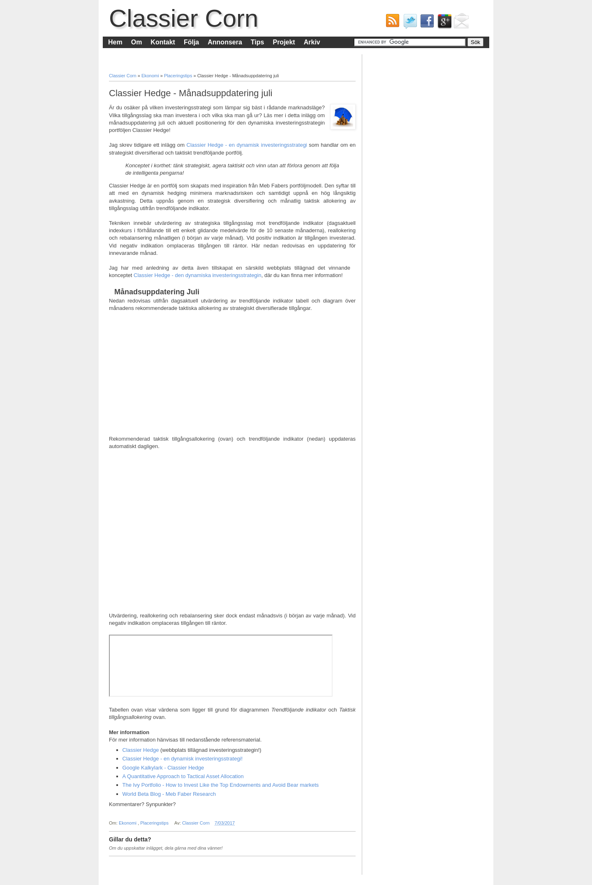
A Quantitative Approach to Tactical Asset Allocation (183, 776)
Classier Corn (183, 18)
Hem (115, 42)
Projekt (284, 42)
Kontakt (162, 42)
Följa (191, 42)
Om (136, 42)
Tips (257, 42)
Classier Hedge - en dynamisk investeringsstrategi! (183, 759)
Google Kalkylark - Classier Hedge (163, 768)
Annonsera (225, 42)
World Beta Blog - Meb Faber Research (169, 794)
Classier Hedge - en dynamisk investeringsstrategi (247, 145)
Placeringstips (179, 75)
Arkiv (312, 42)
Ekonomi (150, 75)
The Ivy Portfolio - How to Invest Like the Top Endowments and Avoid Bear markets (221, 785)
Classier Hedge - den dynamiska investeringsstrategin (197, 275)
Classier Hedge (141, 750)
